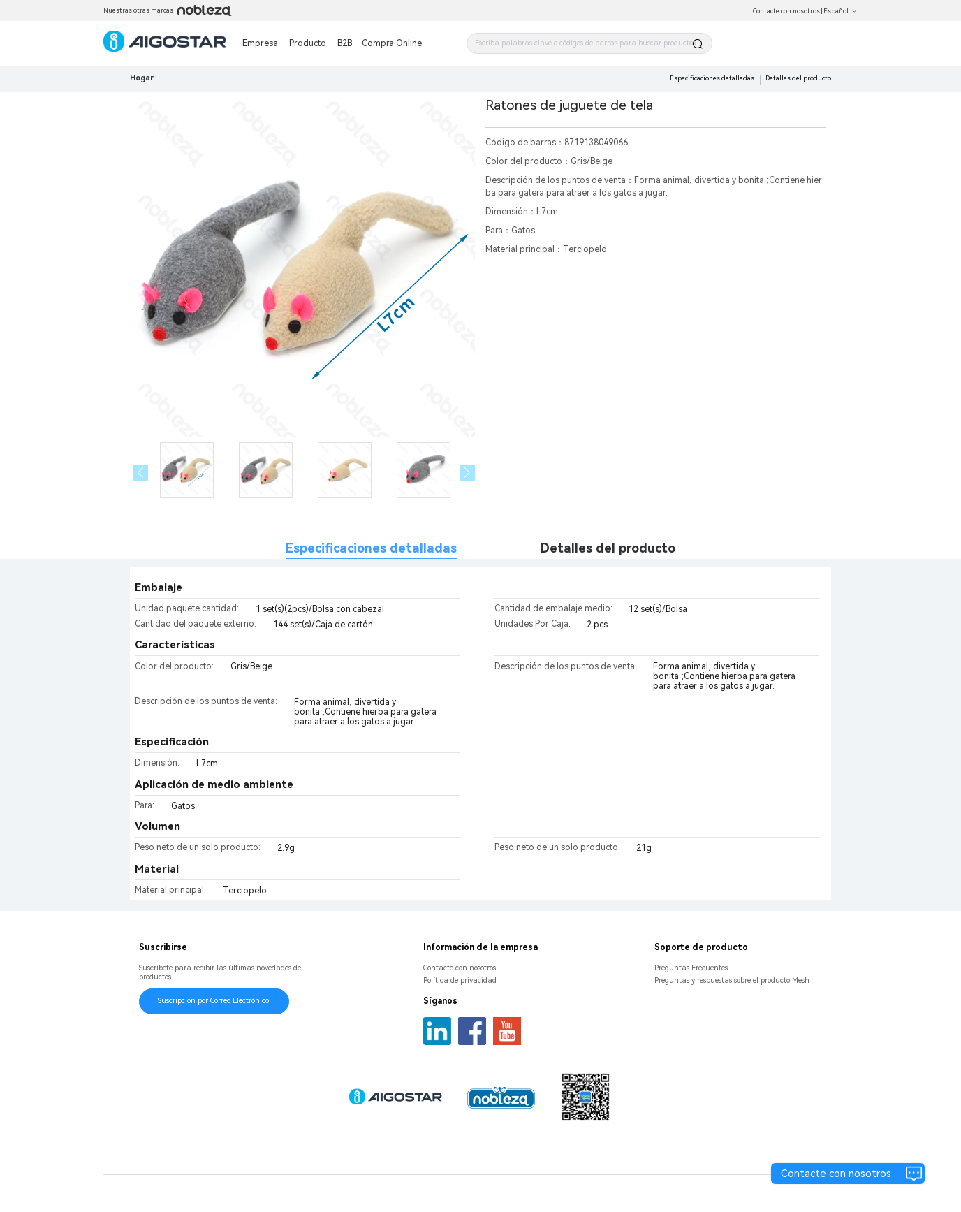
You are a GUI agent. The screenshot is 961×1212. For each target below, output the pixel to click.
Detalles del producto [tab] (608, 548)
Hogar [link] (142, 77)
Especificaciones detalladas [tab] (371, 548)
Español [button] (840, 11)
